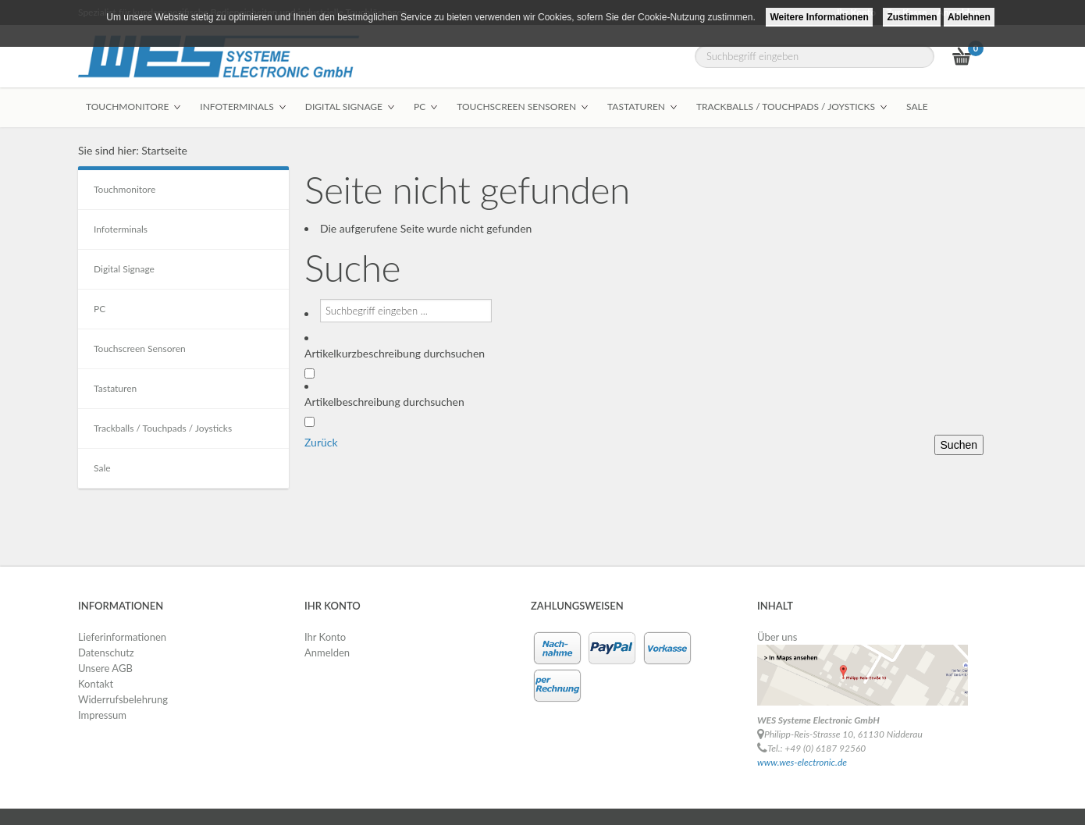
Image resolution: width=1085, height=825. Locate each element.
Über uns (777, 637)
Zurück (321, 442)
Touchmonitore (124, 189)
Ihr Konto (325, 637)
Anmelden (327, 652)
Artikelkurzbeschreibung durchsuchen (394, 353)
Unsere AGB (105, 668)
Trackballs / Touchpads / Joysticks (163, 428)
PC (99, 309)
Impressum (102, 715)
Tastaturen (115, 388)
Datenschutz (106, 652)
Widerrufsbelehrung (123, 699)
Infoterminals (121, 229)
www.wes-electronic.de (802, 762)
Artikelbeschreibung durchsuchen (384, 401)
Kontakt (95, 683)
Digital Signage (124, 269)
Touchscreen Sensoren (140, 348)
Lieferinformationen (122, 637)
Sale (102, 468)
